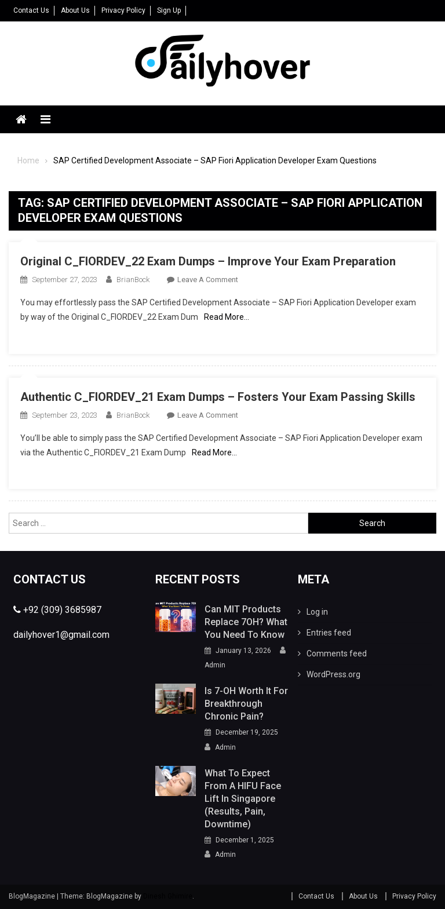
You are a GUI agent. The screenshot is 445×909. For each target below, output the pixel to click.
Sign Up (169, 10)
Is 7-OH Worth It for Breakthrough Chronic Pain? (246, 703)
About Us (75, 10)
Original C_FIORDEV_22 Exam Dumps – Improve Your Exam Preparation (208, 261)
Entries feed (329, 632)
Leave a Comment (207, 279)
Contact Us (31, 10)
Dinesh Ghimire (167, 896)
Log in (317, 611)
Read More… (226, 317)
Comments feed (337, 653)
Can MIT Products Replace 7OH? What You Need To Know (246, 622)
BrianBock (132, 279)
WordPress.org (333, 674)
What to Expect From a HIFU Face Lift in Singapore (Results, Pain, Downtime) (243, 799)
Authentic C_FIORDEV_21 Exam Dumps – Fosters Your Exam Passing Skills (217, 397)
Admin (215, 665)
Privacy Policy (123, 10)
